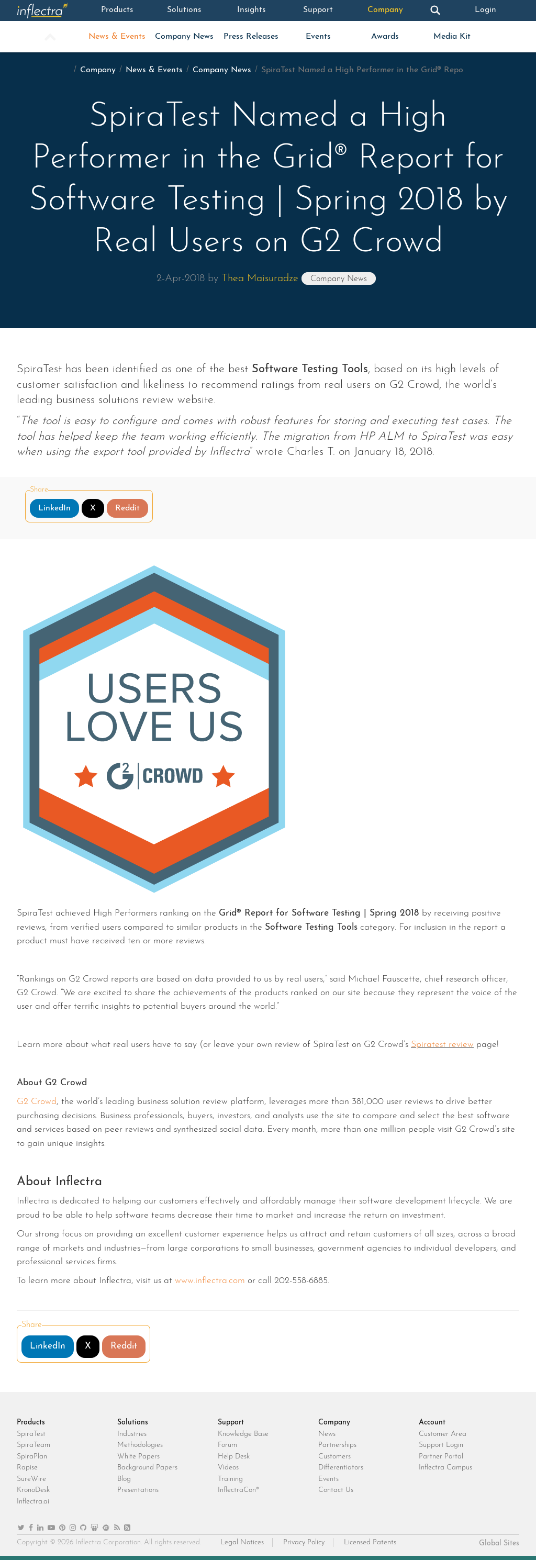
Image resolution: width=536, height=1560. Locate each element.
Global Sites (499, 1543)
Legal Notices (242, 1542)
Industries (132, 1434)
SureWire (31, 1479)
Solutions (184, 10)
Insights (251, 10)
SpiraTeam (33, 1445)
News (327, 1434)
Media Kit (452, 36)
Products (116, 10)
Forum (227, 1445)
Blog (124, 1479)
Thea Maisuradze (259, 278)
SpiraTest (31, 1434)
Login (486, 10)
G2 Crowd (37, 1101)
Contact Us (335, 1490)
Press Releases (251, 36)
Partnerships (337, 1445)
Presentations (138, 1490)
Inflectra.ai (33, 1502)
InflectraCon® (238, 1490)
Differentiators (340, 1468)
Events (318, 36)
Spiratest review (442, 1044)
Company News (184, 36)
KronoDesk (33, 1490)
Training (230, 1479)
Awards (385, 36)
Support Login (441, 1445)
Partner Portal (441, 1457)
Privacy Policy (304, 1542)
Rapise (27, 1468)
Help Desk (234, 1457)
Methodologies (140, 1445)
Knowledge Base (243, 1434)
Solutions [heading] (132, 1423)
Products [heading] (31, 1423)
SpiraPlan (32, 1457)
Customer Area (442, 1434)
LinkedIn (54, 508)
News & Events (117, 36)
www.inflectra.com (210, 1280)
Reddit (127, 508)
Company (385, 10)
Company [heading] (334, 1423)
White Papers (138, 1457)
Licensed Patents (370, 1542)
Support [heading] (231, 1423)
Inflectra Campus (445, 1468)
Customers (334, 1457)
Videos (228, 1468)
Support (318, 10)
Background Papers (147, 1468)
